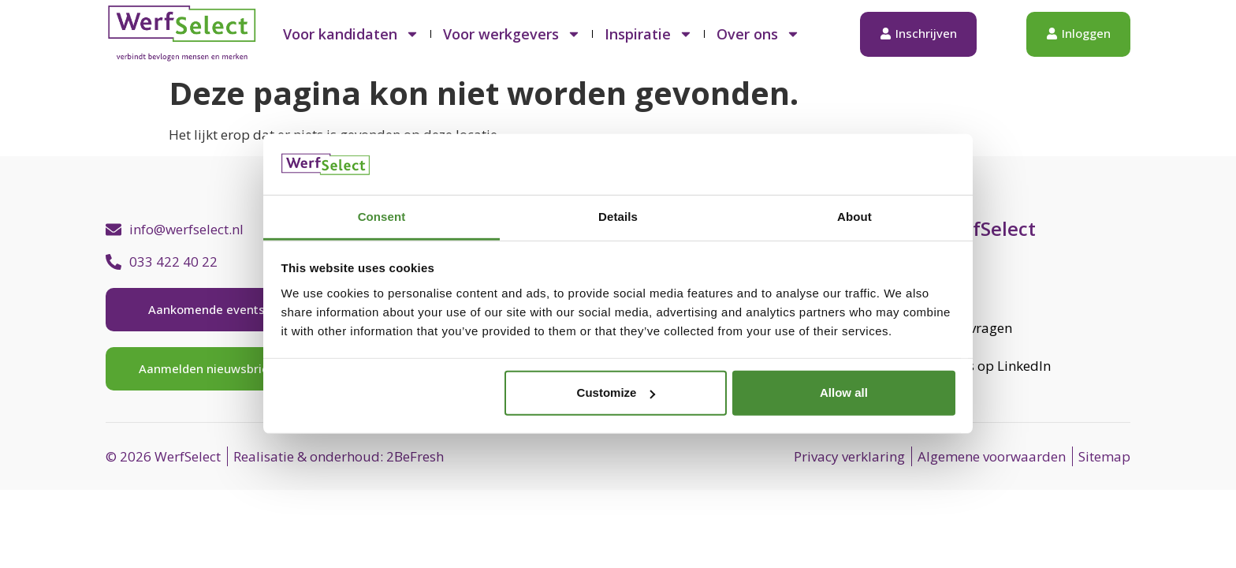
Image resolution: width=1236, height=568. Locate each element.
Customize (616, 392)
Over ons (758, 34)
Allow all (844, 392)
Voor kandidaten (351, 34)
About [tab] (854, 216)
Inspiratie (649, 34)
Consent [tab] (382, 216)
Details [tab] (618, 216)
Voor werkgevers (512, 34)
